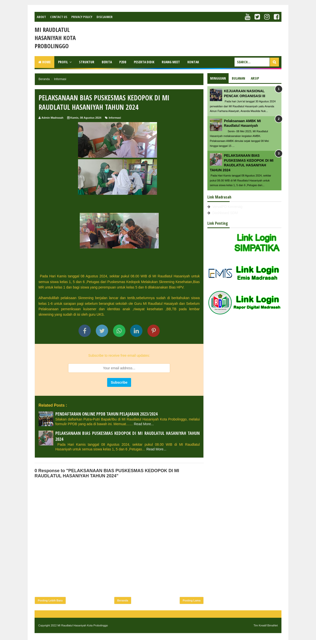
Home (44, 62)
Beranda (122, 600)
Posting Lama (191, 600)
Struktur (86, 62)
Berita (107, 62)
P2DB (122, 62)
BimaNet (272, 625)
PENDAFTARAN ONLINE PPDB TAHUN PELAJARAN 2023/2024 (106, 414)
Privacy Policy (81, 17)
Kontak (193, 62)
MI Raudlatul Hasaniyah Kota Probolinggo (55, 37)
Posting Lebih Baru (50, 600)
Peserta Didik (144, 62)
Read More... (144, 424)
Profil (63, 62)
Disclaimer (105, 17)
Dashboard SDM (225, 213)
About (41, 17)
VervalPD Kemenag (227, 207)
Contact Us (58, 17)
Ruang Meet (171, 62)
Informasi (115, 117)
